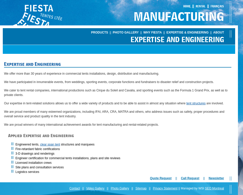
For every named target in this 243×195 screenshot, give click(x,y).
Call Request (190, 178)
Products (99, 32)
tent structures (196, 103)
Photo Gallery (126, 32)
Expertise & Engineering (187, 32)
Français (217, 6)
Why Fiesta (152, 32)
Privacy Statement (165, 188)
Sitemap (141, 188)
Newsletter (216, 178)
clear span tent (50, 144)
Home (187, 6)
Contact (74, 188)
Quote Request (160, 178)
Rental (201, 6)
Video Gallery (95, 188)
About (218, 32)
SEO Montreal (214, 188)
